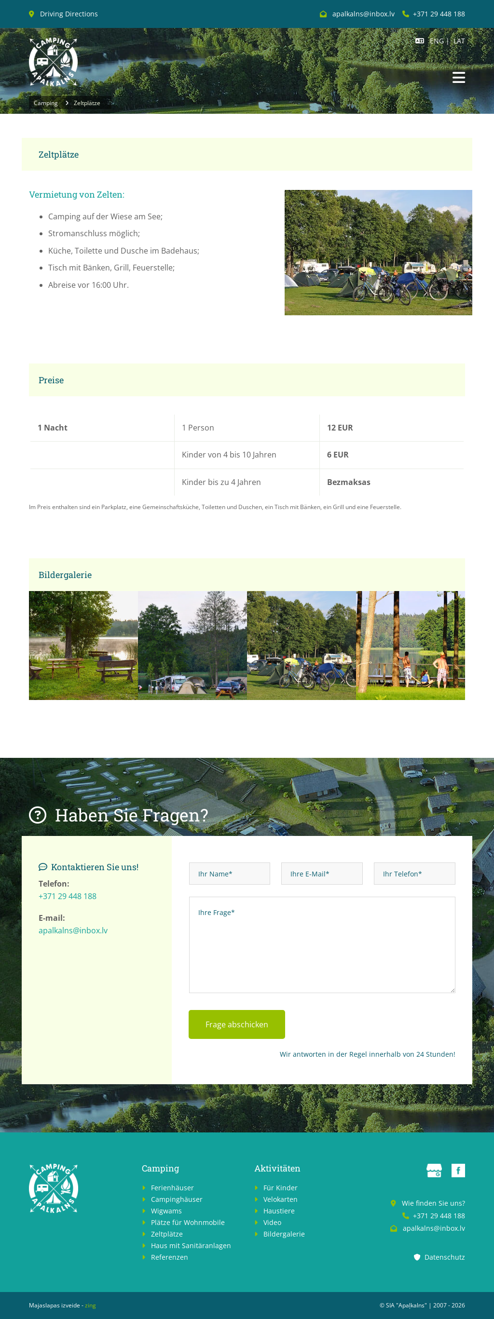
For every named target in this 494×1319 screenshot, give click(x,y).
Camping (46, 103)
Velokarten (280, 1199)
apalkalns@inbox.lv (73, 930)
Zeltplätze (87, 103)
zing (90, 1305)
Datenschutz (445, 1257)
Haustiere (279, 1210)
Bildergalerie (284, 1233)
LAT (459, 40)
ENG (437, 40)
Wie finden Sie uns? (433, 1203)
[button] (459, 78)
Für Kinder (280, 1187)
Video (272, 1222)
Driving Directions (69, 13)
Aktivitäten (277, 1168)
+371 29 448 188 (439, 13)
